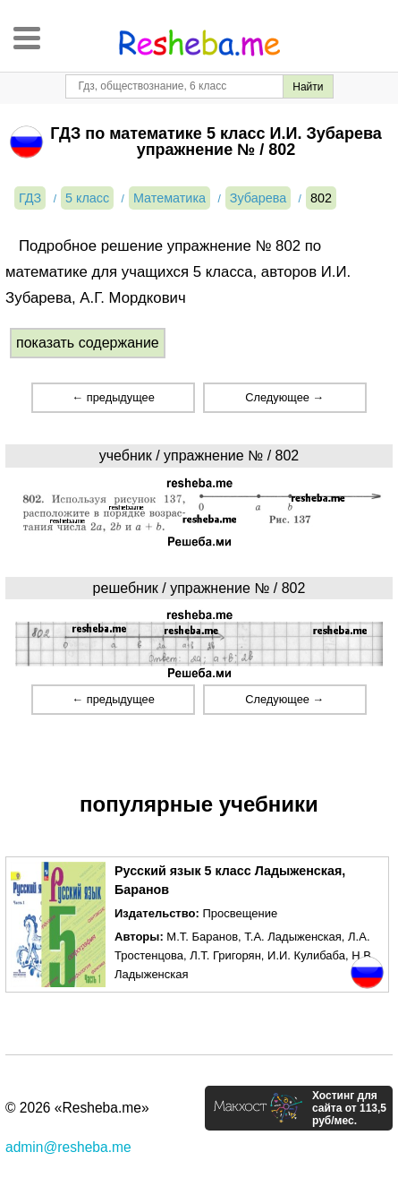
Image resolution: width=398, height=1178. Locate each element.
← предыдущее (113, 397)
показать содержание (87, 342)
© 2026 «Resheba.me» (77, 1107)
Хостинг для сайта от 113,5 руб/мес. (349, 1108)
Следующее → (284, 397)
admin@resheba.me (68, 1147)
